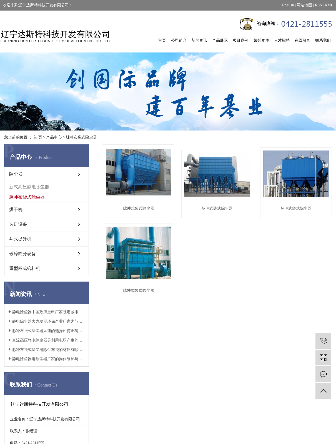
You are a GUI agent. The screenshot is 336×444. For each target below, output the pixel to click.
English (288, 5)
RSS (318, 5)
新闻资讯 (199, 40)
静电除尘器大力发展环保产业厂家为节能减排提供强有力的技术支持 (48, 321)
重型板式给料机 (24, 268)
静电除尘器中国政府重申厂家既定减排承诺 (48, 312)
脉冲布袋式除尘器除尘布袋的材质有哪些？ (48, 350)
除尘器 (15, 174)
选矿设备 (18, 224)
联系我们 (323, 40)
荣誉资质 (261, 40)
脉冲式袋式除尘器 (138, 208)
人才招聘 (282, 40)
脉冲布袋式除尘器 (81, 137)
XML (329, 5)
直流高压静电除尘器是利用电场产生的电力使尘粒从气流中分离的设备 (48, 340)
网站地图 (304, 5)
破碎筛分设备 (22, 253)
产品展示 (220, 40)
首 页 (37, 137)
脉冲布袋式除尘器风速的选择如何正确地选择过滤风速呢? (48, 331)
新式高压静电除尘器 (29, 186)
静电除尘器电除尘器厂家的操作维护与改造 (48, 359)
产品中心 (54, 137)
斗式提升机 (20, 239)
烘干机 (15, 209)
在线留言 (302, 40)
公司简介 (179, 40)
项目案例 (240, 40)
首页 (162, 40)
